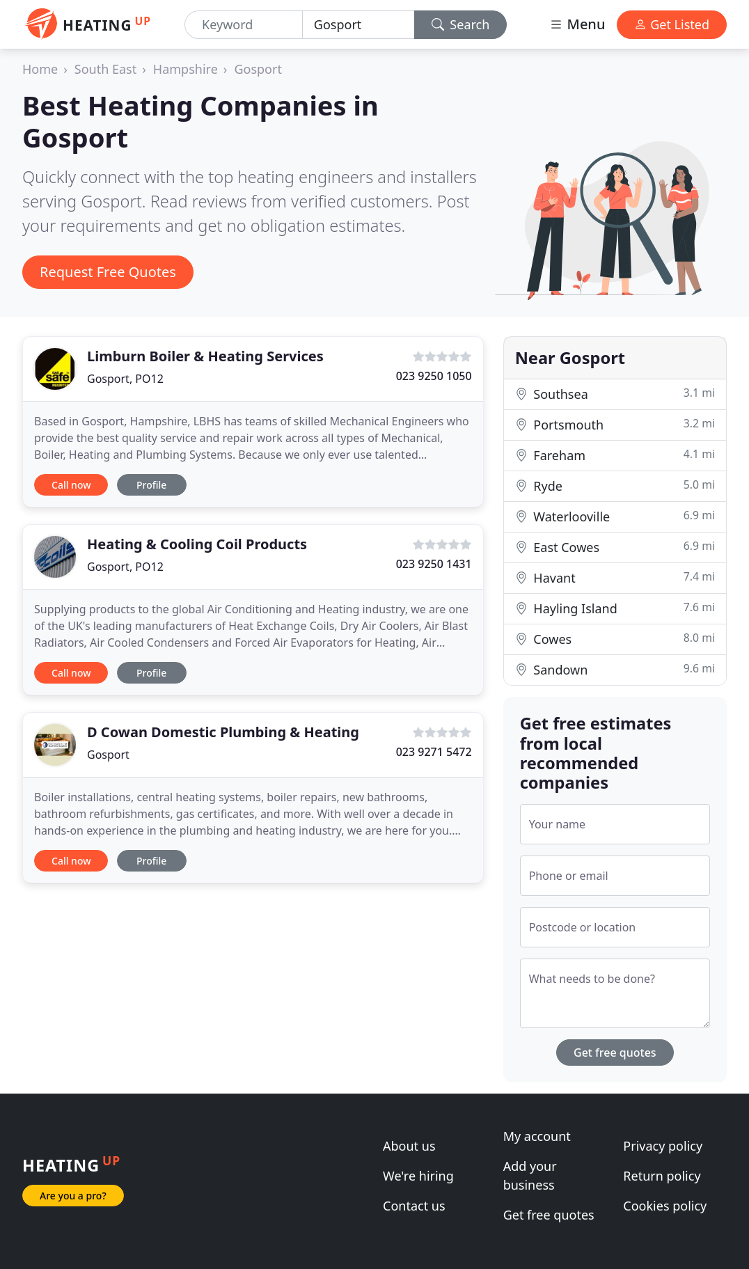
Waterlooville (615, 516)
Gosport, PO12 (125, 378)
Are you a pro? (73, 1195)
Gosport (258, 69)
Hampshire (185, 69)
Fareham (615, 455)
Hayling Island (615, 608)
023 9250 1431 (434, 564)
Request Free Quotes (108, 271)
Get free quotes (615, 1052)
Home (40, 69)
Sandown (615, 669)
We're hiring (418, 1175)
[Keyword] (243, 24)
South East (105, 69)
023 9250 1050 (434, 376)
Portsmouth (615, 424)
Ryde (615, 485)
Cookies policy (665, 1205)
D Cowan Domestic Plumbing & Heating (223, 732)
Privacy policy (662, 1145)
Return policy (661, 1175)
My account (537, 1136)
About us (409, 1145)
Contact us (414, 1205)
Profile (151, 484)
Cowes (615, 638)
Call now (71, 484)
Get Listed (671, 24)
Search (461, 24)
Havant (615, 577)
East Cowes (615, 546)
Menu (577, 24)
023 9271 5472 (434, 751)
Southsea (615, 393)
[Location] (358, 24)
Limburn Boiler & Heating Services (205, 356)
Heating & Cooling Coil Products (197, 544)
